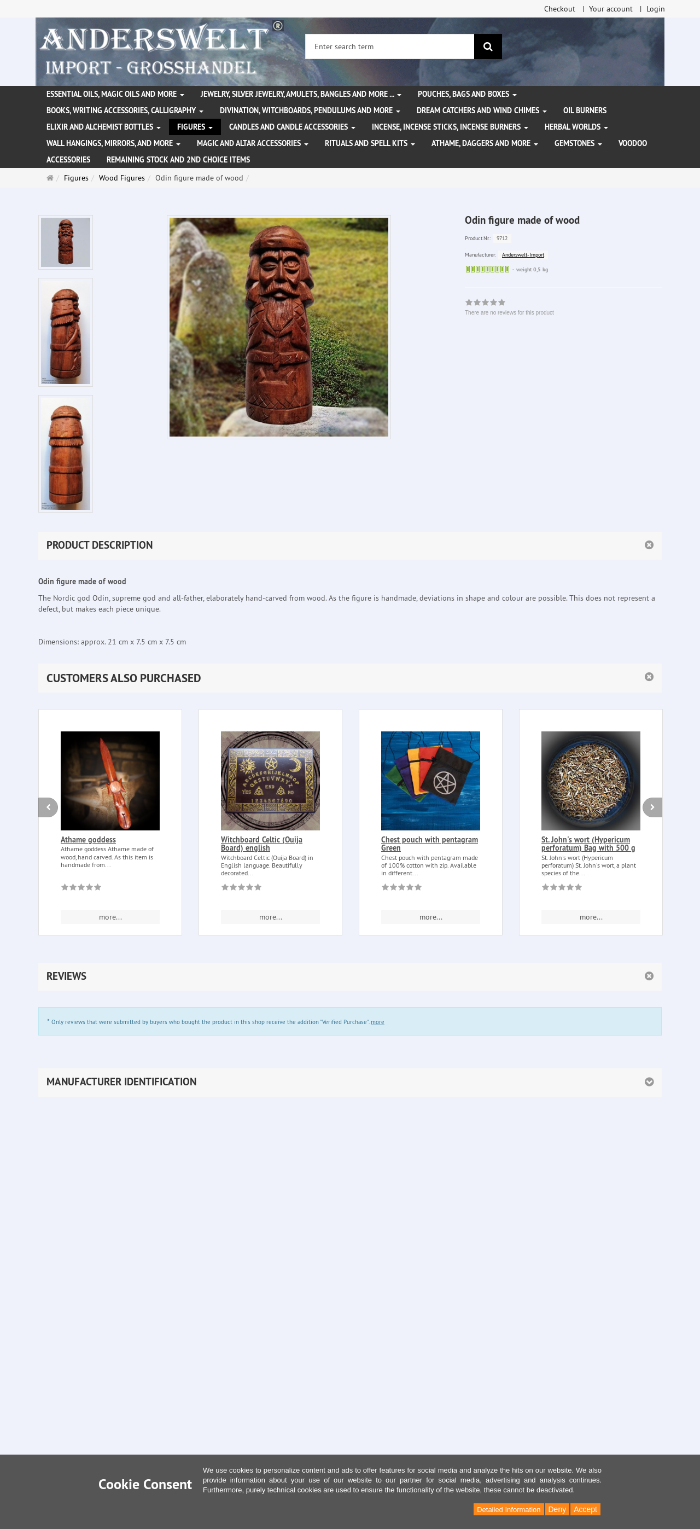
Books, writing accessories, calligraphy (124, 110)
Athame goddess (88, 840)
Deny (558, 1509)
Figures (195, 127)
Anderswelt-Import (523, 254)
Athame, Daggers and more (484, 143)
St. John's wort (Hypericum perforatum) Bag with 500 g (588, 844)
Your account (611, 9)
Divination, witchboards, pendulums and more (310, 110)
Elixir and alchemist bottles (103, 127)
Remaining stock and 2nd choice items (178, 160)
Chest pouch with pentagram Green (429, 844)
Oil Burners (584, 110)
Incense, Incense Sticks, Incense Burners (450, 127)
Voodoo (633, 143)
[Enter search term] (390, 46)
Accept (585, 1509)
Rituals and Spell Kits (370, 143)
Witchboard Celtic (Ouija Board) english (261, 844)
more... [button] (110, 917)
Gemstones (578, 143)
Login (655, 9)
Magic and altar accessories (252, 143)
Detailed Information (508, 1509)
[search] (488, 46)
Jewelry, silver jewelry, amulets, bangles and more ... (301, 94)
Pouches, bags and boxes (467, 94)
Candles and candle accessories (292, 127)
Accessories (68, 160)
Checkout (559, 9)
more (377, 1022)
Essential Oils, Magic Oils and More (115, 94)
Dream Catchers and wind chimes (482, 110)
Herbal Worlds (576, 127)
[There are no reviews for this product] (81, 889)
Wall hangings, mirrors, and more (113, 143)
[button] (350, 678)
